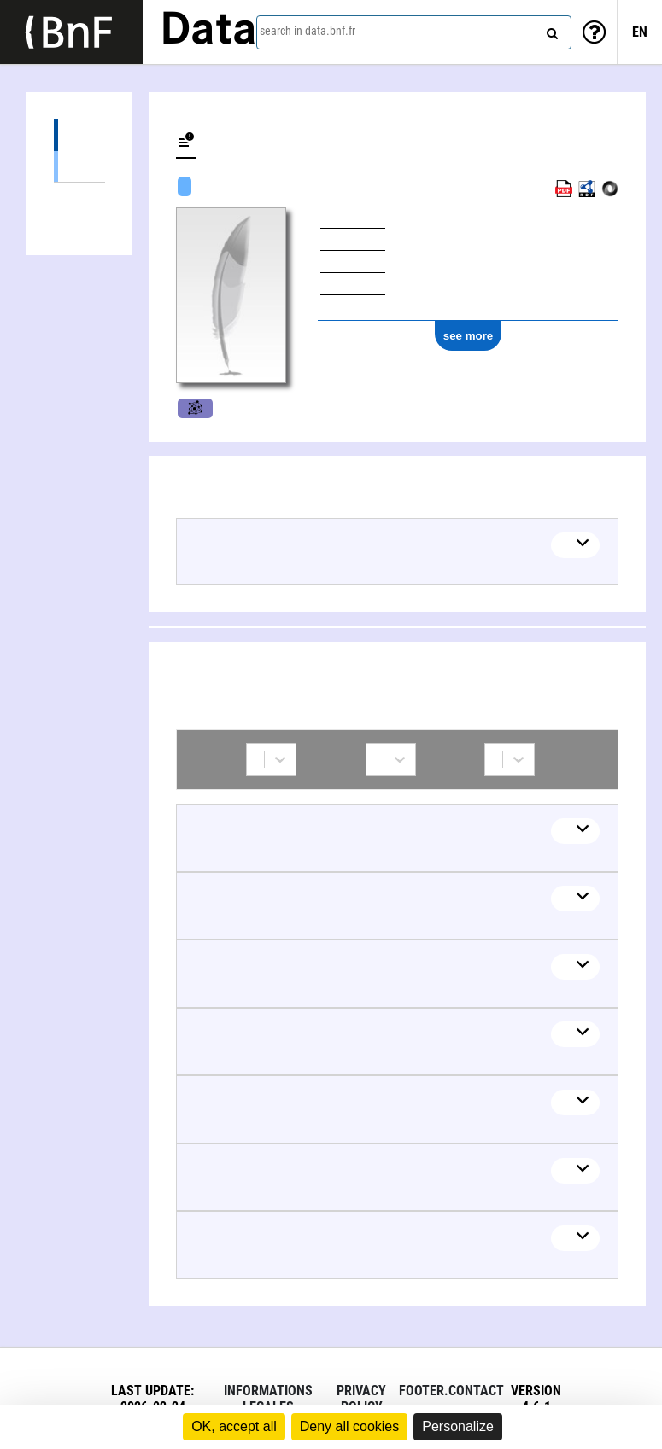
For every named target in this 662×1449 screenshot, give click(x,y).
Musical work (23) (79, 166)
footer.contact (451, 1390)
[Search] (550, 29)
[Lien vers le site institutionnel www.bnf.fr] (71, 32)
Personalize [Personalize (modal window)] (458, 1426)
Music (195, 408)
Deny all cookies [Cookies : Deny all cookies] (350, 1426)
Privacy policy (361, 1398)
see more (468, 335)
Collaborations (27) (79, 198)
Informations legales (268, 1398)
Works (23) (79, 135)
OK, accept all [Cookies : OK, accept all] (234, 1426)
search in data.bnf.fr (307, 31)
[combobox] (413, 32)
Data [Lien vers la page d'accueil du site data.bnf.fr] (208, 31)
